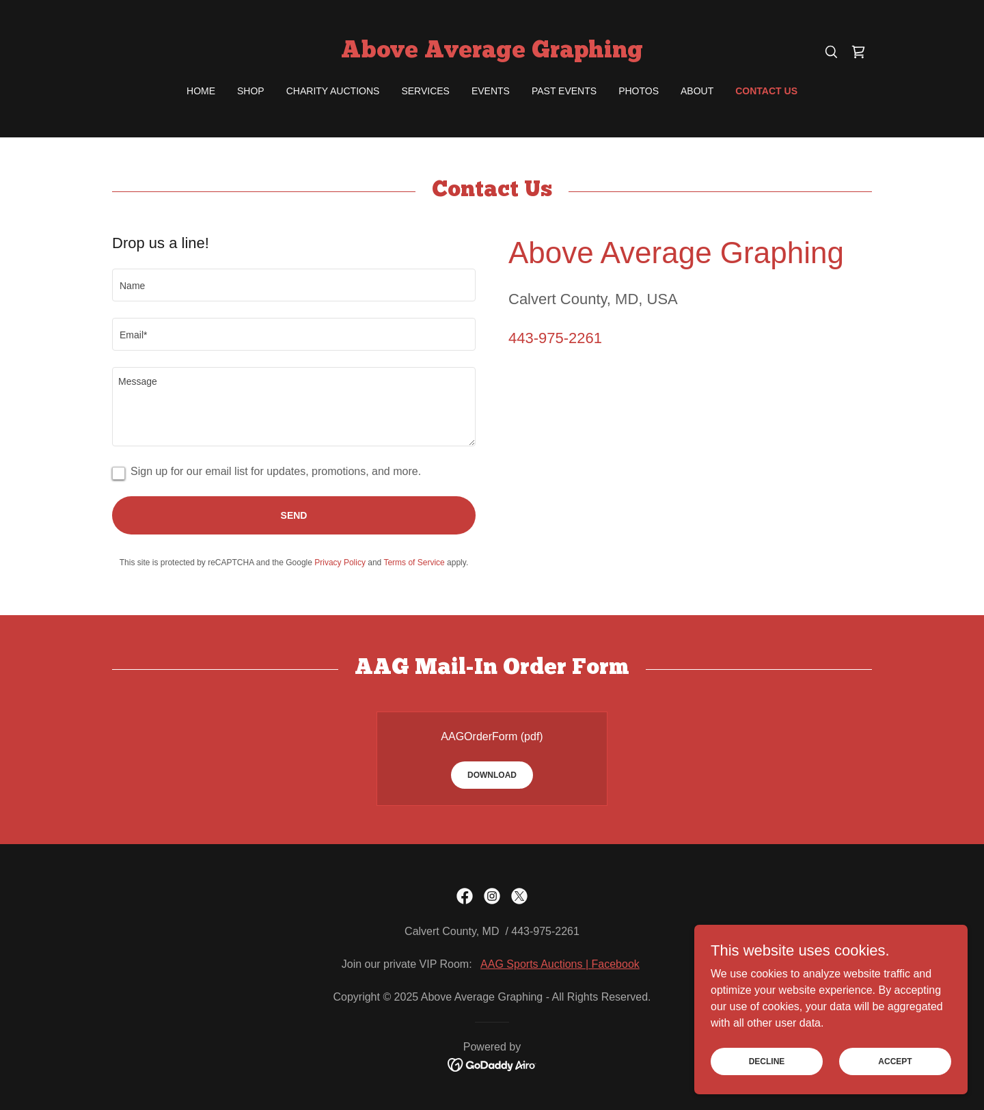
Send (294, 515)
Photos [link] (638, 90)
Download (492, 775)
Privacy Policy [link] (340, 562)
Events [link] (491, 90)
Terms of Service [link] (413, 562)
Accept (895, 1061)
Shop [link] (250, 90)
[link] (492, 53)
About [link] (697, 90)
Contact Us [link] (766, 90)
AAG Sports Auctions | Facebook (560, 964)
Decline (767, 1061)
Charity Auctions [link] (333, 90)
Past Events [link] (564, 90)
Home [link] (201, 90)
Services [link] (425, 90)
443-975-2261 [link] (555, 338)
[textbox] (294, 285)
